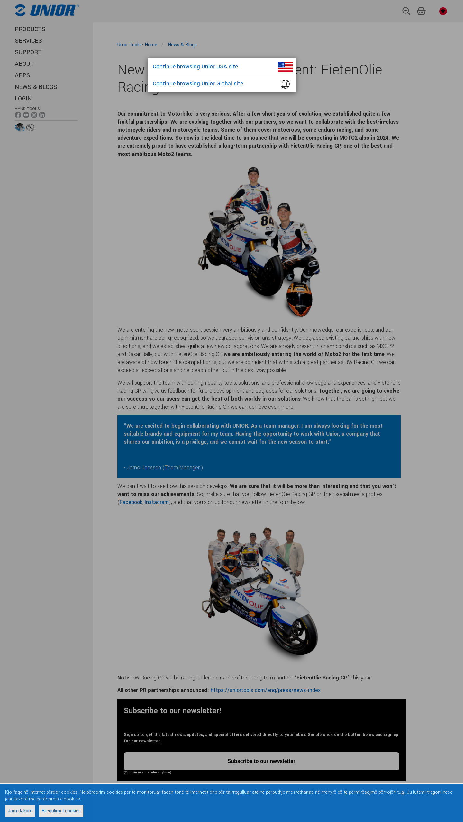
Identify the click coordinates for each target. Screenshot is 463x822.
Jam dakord (20, 811)
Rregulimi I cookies (61, 811)
